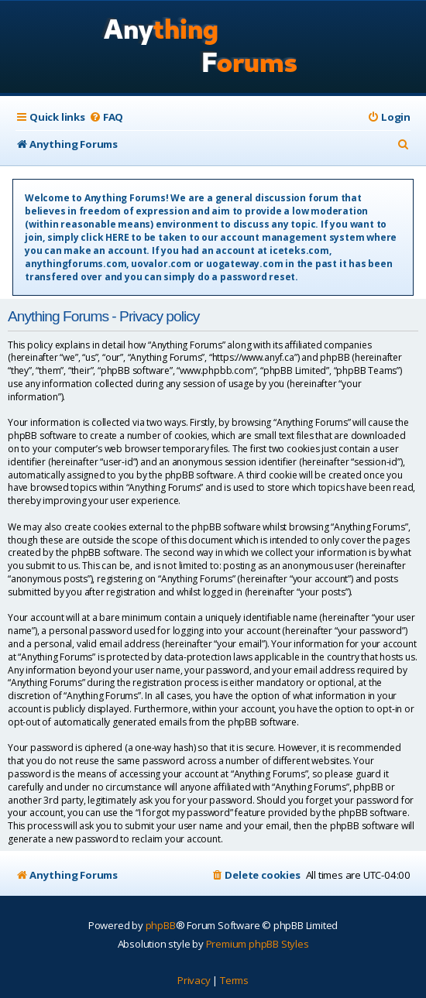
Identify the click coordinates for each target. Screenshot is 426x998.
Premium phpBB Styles (257, 944)
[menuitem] (106, 117)
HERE (117, 237)
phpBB (161, 925)
